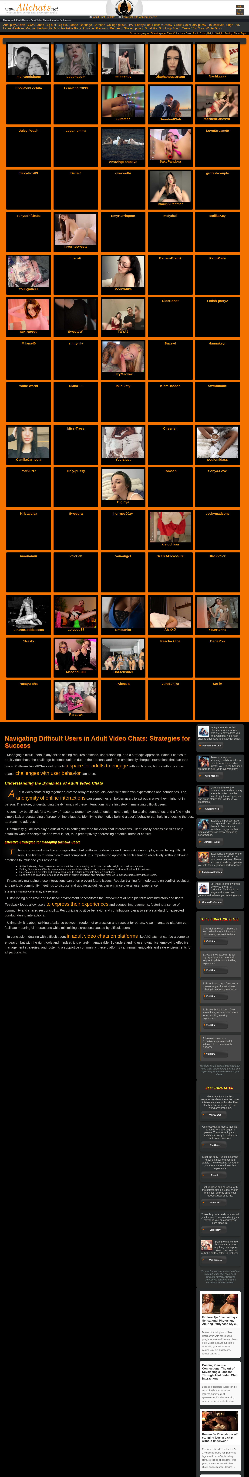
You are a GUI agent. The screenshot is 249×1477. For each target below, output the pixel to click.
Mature (30, 28)
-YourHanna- (217, 630)
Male (239, 6)
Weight (219, 33)
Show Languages (139, 33)
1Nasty (28, 641)
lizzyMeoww (123, 374)
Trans (239, 13)
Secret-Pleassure (170, 556)
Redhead (116, 28)
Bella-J (75, 173)
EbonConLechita (28, 88)
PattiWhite (217, 258)
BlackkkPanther (170, 204)
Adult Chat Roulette (104, 17)
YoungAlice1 (29, 289)
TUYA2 (123, 331)
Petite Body (73, 28)
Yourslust (123, 459)
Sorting (228, 33)
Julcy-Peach (28, 130)
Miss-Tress (75, 428)
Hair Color (186, 33)
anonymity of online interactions (51, 798)
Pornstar (88, 28)
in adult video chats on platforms (102, 936)
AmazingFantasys (123, 162)
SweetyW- (76, 331)
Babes (39, 25)
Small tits (151, 28)
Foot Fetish (153, 25)
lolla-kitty (123, 386)
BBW (30, 25)
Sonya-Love (217, 471)
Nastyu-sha (29, 683)
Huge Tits (232, 25)
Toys (201, 28)
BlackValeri (217, 556)
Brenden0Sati (170, 119)
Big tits (62, 25)
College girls (115, 25)
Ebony (139, 25)
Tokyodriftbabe (28, 215)
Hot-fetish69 (123, 672)
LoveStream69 (217, 130)
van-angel (123, 556)
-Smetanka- (123, 630)
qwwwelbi (123, 173)
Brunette (99, 25)
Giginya (123, 502)
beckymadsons (217, 513)
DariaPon (217, 641)
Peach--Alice (170, 641)
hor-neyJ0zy (123, 513)
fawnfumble (217, 386)
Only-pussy (76, 471)
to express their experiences (77, 904)
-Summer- (123, 119)
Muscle (59, 28)
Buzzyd (170, 343)
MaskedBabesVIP (217, 119)
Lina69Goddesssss (28, 630)
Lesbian (18, 28)
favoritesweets (75, 246)
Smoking (165, 28)
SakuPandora (170, 161)
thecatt (75, 258)
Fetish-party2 (217, 301)
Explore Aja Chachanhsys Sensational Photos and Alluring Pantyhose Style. (220, 1310)
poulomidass (217, 459)
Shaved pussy (133, 28)
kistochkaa (170, 544)
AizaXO (170, 629)
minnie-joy (123, 76)
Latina (7, 28)
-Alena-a (123, 683)
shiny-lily (76, 343)
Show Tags (240, 33)
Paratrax (76, 714)
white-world (28, 386)
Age (163, 33)
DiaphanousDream (170, 76)
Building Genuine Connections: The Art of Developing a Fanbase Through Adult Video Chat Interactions (219, 1372)
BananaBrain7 (170, 258)
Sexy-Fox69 (28, 173)
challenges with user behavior (48, 773)
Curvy (129, 25)
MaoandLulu (76, 672)
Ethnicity (155, 33)
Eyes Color (173, 33)
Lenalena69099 (76, 88)
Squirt (176, 28)
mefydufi (170, 215)
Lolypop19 (75, 629)
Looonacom (75, 76)
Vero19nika (170, 683)
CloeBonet (170, 301)
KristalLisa (28, 513)
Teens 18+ (189, 28)
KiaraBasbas (170, 386)
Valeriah (75, 556)
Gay (238, 10)
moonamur (28, 556)
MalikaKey (217, 215)
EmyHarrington (123, 215)
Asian (21, 25)
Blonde (73, 25)
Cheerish (170, 428)
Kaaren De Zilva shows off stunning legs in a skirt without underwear (220, 1427)
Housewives (216, 25)
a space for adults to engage (97, 766)
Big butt (51, 25)
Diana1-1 (76, 386)
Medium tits (44, 28)
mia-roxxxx (28, 332)
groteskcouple (217, 173)
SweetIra (76, 513)
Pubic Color (199, 33)
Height (210, 33)
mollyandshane (29, 76)
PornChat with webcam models (139, 17)
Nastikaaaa (217, 76)
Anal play (9, 25)
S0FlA (217, 683)
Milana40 (29, 343)
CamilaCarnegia (28, 459)
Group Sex (181, 25)
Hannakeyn (217, 343)
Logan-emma (75, 130)
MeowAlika (123, 289)
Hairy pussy (198, 25)
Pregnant (102, 28)
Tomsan (170, 471)
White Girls (213, 28)
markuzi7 (28, 471)
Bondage (86, 25)
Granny (167, 25)
